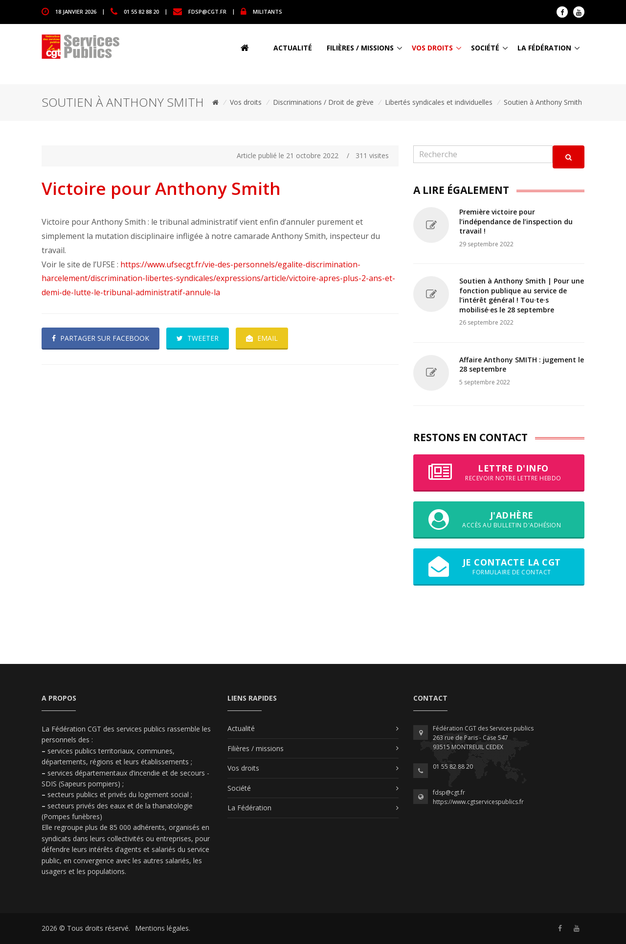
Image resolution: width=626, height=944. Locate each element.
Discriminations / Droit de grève (323, 102)
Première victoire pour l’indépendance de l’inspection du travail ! (516, 221)
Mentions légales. (162, 928)
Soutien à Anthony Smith (543, 102)
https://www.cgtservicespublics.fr (478, 802)
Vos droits (432, 47)
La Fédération (544, 47)
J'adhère (498, 519)
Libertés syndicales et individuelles (438, 102)
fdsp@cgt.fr (207, 11)
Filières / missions (360, 47)
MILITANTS (267, 11)
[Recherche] (483, 154)
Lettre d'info (498, 472)
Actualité (292, 47)
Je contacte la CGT (498, 566)
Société (485, 47)
